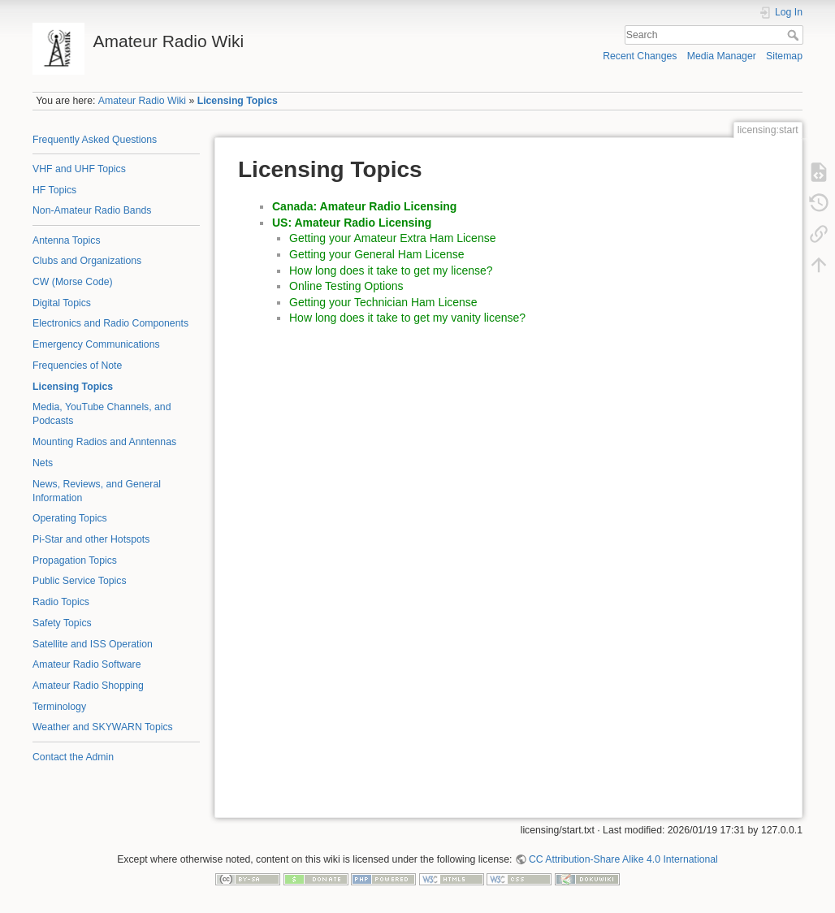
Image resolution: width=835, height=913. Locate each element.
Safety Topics (62, 623)
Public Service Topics (79, 580)
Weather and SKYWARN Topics (102, 727)
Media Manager (721, 56)
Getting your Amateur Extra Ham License (392, 237)
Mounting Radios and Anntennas (104, 442)
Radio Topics (60, 602)
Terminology (59, 706)
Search (795, 35)
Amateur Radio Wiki (142, 100)
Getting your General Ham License (377, 254)
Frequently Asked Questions (94, 139)
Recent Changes (640, 56)
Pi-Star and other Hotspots (90, 539)
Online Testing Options (346, 285)
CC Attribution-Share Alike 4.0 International (623, 859)
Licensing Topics (237, 100)
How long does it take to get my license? (391, 270)
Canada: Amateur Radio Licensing (364, 206)
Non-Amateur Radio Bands (91, 210)
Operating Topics (69, 518)
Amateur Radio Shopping (88, 685)
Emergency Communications (96, 344)
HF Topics (54, 190)
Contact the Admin (73, 757)
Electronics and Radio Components (110, 323)
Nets (42, 463)
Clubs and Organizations (86, 260)
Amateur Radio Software (86, 664)
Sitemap (784, 56)
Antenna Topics (66, 240)
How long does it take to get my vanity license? (407, 317)
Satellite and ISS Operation (92, 644)
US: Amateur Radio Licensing (351, 222)
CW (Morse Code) (72, 282)
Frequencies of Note (77, 365)
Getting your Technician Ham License (383, 302)
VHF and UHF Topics (79, 169)
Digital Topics (61, 303)
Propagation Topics (74, 560)
